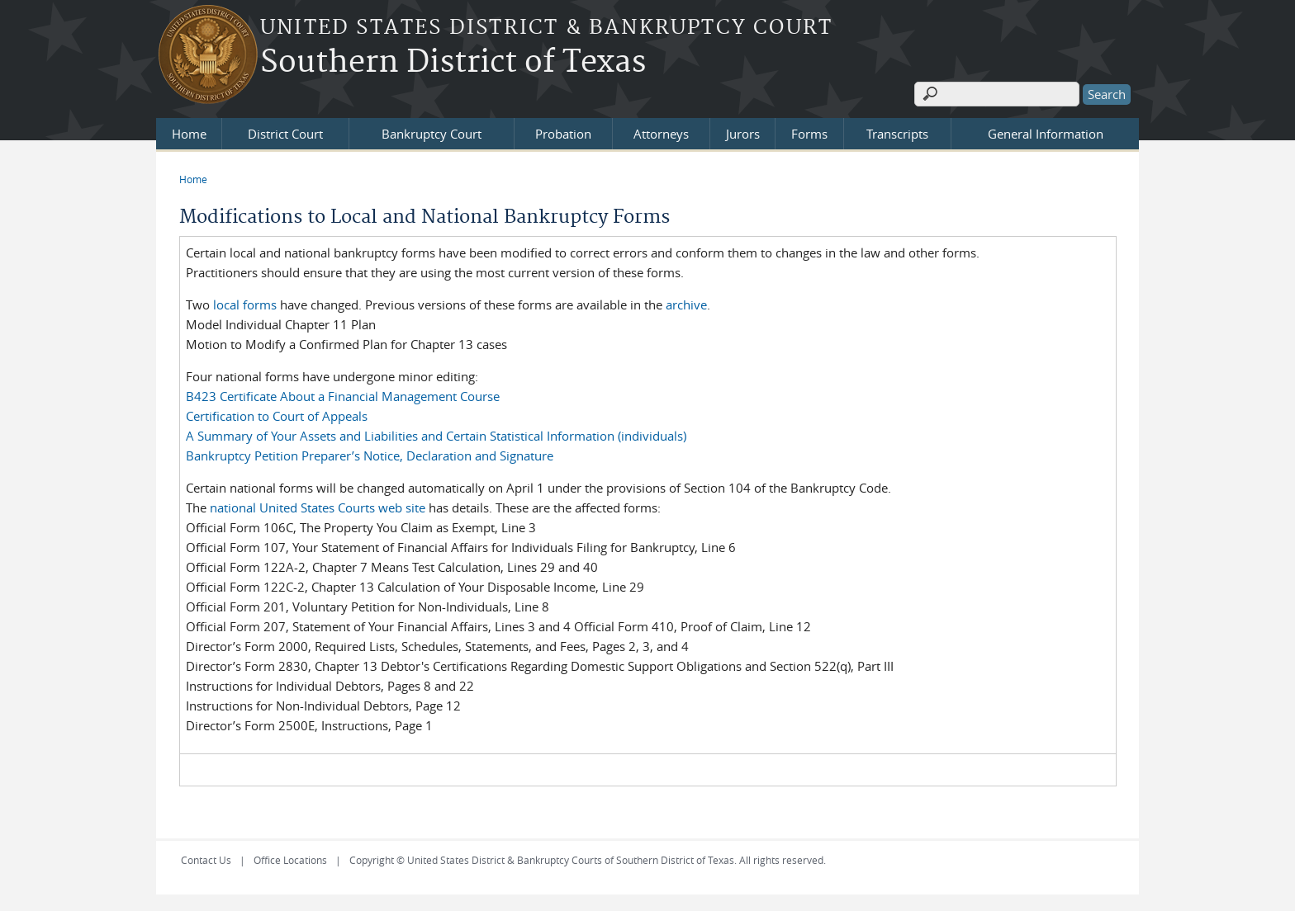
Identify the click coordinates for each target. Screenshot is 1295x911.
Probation (563, 133)
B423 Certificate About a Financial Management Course (343, 396)
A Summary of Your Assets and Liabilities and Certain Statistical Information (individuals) (436, 435)
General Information (1045, 133)
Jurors (743, 133)
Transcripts (897, 133)
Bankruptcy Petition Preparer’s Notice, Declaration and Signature (369, 455)
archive (686, 304)
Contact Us (206, 859)
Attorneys (661, 133)
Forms (809, 133)
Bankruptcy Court (431, 133)
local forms (245, 304)
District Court (285, 133)
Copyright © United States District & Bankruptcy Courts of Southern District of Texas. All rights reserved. (587, 859)
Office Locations (290, 859)
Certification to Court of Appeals (277, 416)
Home (189, 133)
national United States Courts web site (317, 507)
